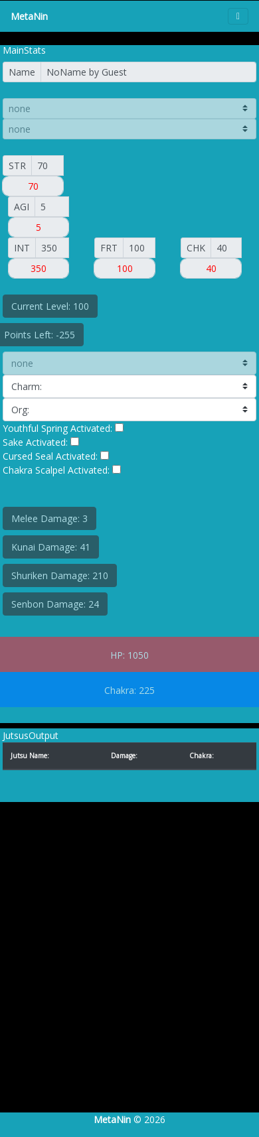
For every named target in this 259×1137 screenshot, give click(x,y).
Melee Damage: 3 (49, 518)
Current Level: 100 (50, 306)
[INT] (52, 247)
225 (147, 690)
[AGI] (52, 206)
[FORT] (139, 247)
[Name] (148, 72)
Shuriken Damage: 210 (59, 575)
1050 (138, 655)
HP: (117, 655)
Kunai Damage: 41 (50, 547)
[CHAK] (226, 247)
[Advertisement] (124, 970)
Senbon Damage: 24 (55, 604)
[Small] (47, 165)
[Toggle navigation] (238, 16)
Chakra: (120, 690)
